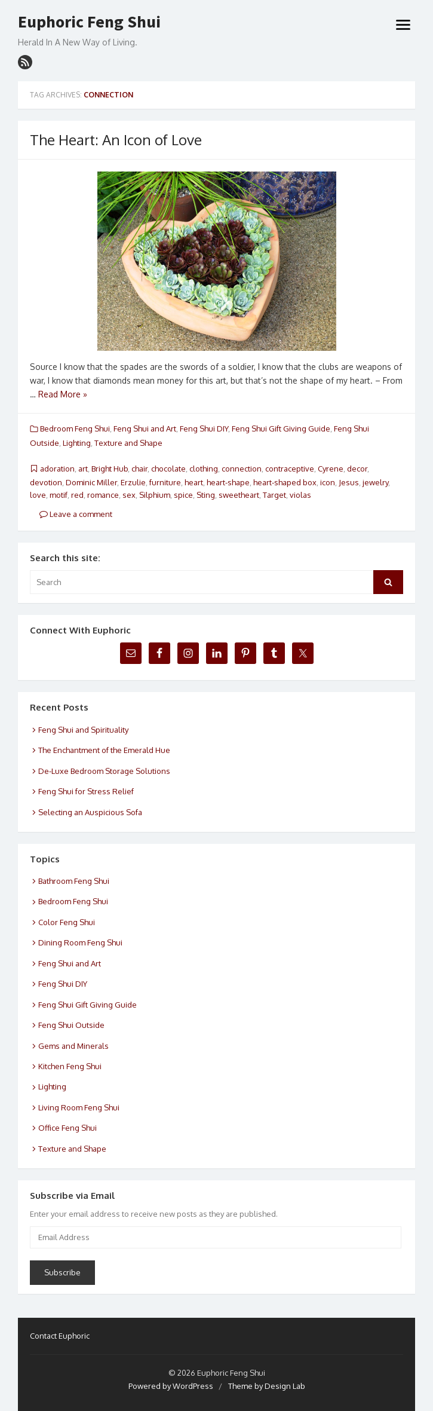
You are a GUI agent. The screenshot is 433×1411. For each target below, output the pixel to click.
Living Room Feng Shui (78, 1107)
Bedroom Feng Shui (75, 428)
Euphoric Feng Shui (89, 22)
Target (274, 495)
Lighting (77, 443)
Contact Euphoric (60, 1335)
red (77, 495)
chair (139, 468)
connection (242, 468)
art (83, 468)
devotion (46, 482)
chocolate (168, 468)
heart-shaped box (285, 482)
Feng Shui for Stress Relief (86, 791)
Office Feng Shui (67, 1128)
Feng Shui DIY (204, 428)
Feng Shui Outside (71, 1025)
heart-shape (228, 482)
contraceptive (289, 468)
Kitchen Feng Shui (70, 1066)
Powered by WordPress (170, 1386)
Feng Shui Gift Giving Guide (281, 428)
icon (327, 482)
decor (357, 468)
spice (183, 495)
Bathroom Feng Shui (73, 881)
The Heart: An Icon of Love (116, 139)
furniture (165, 482)
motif (58, 495)
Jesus (349, 482)
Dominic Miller (91, 482)
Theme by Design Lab (266, 1386)
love (38, 495)
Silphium (154, 495)
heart (194, 482)
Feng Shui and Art (144, 428)
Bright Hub (109, 468)
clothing (203, 468)
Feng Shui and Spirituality (83, 729)
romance (103, 495)
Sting (205, 495)
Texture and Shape (128, 443)
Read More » (62, 394)
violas (300, 495)
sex (129, 495)
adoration (57, 468)
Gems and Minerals (73, 1046)
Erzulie (133, 482)
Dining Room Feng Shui (80, 942)
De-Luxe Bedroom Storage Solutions (104, 771)
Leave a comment (75, 514)
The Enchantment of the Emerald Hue (104, 750)
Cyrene (330, 468)
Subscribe (62, 1272)
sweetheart (239, 495)
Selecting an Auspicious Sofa (90, 812)
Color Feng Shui (66, 922)
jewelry (375, 482)
